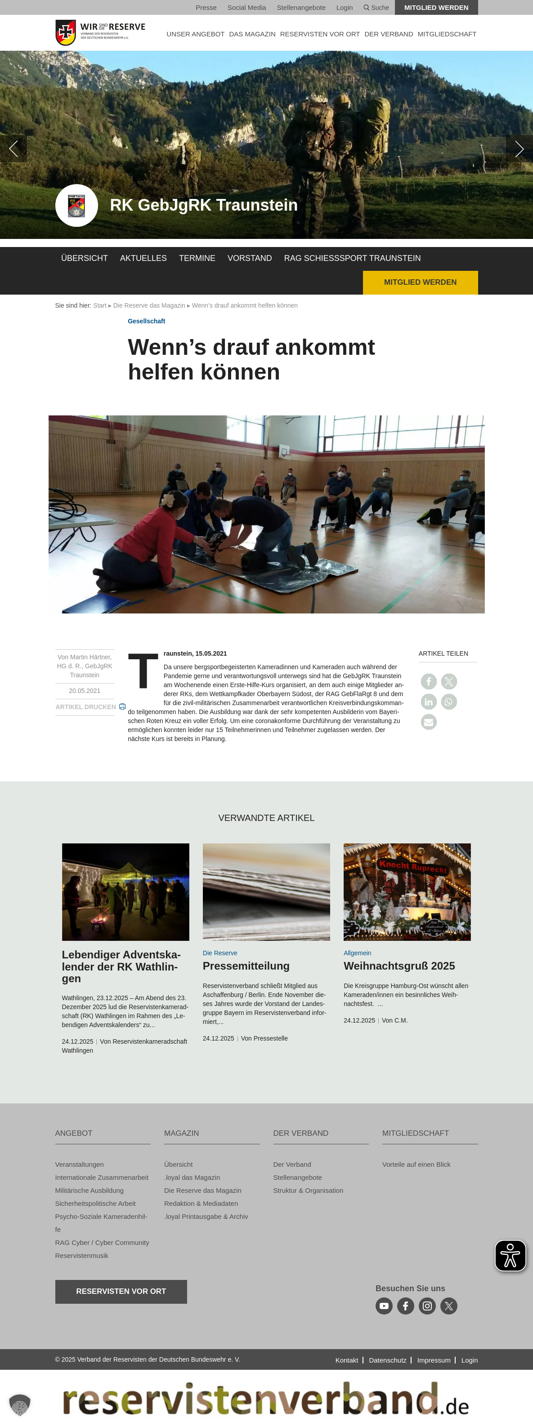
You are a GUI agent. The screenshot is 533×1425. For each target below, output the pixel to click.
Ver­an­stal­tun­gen (79, 1164)
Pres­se (206, 7)
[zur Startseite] (103, 33)
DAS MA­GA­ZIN (252, 34)
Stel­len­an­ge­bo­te (301, 7)
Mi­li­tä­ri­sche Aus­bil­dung (89, 1190)
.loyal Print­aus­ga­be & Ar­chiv (206, 1216)
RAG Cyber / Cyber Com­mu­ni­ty (102, 1242)
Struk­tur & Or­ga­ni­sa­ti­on (308, 1190)
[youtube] (384, 1306)
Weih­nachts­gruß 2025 (399, 966)
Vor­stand (250, 258)
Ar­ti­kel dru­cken (86, 706)
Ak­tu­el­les (143, 258)
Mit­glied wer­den (436, 7)
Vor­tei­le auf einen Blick (416, 1164)
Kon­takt (347, 1360)
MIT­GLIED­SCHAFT (447, 34)
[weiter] (519, 148)
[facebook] (405, 1306)
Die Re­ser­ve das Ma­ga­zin (149, 305)
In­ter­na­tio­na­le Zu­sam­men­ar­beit (102, 1177)
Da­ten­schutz (387, 1360)
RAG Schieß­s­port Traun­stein (352, 258)
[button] (429, 681)
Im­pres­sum (434, 1360)
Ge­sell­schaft (146, 321)
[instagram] (427, 1306)
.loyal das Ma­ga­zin (192, 1177)
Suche (376, 7)
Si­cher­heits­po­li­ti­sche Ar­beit (95, 1203)
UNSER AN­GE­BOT (195, 34)
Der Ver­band (292, 1164)
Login (344, 7)
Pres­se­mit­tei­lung (246, 966)
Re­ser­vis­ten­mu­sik (81, 1255)
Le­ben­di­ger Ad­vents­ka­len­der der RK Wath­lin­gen (121, 966)
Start (100, 305)
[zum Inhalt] (125, 892)
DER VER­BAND (388, 34)
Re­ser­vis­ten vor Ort (320, 34)
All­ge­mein (357, 953)
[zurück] (13, 148)
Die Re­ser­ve (220, 953)
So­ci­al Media (247, 7)
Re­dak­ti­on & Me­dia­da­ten (201, 1203)
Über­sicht (84, 258)
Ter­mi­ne (197, 258)
